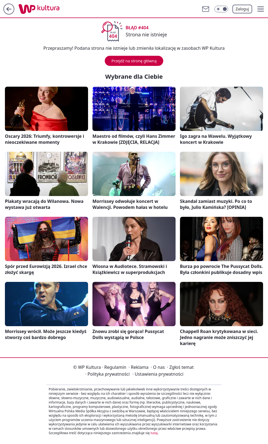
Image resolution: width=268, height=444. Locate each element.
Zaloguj (242, 8)
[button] (260, 9)
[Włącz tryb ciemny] (221, 9)
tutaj (154, 433)
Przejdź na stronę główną (133, 60)
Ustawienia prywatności (157, 374)
